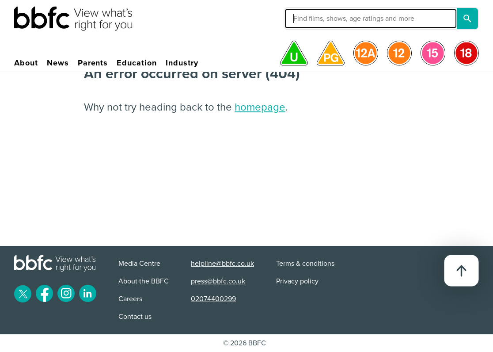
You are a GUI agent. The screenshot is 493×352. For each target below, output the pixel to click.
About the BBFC (143, 281)
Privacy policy (297, 281)
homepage (260, 107)
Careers (130, 299)
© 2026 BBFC (244, 343)
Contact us (135, 316)
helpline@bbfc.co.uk (222, 263)
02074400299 (213, 299)
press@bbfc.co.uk (218, 281)
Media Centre (139, 263)
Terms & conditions (305, 263)
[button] (316, 18)
